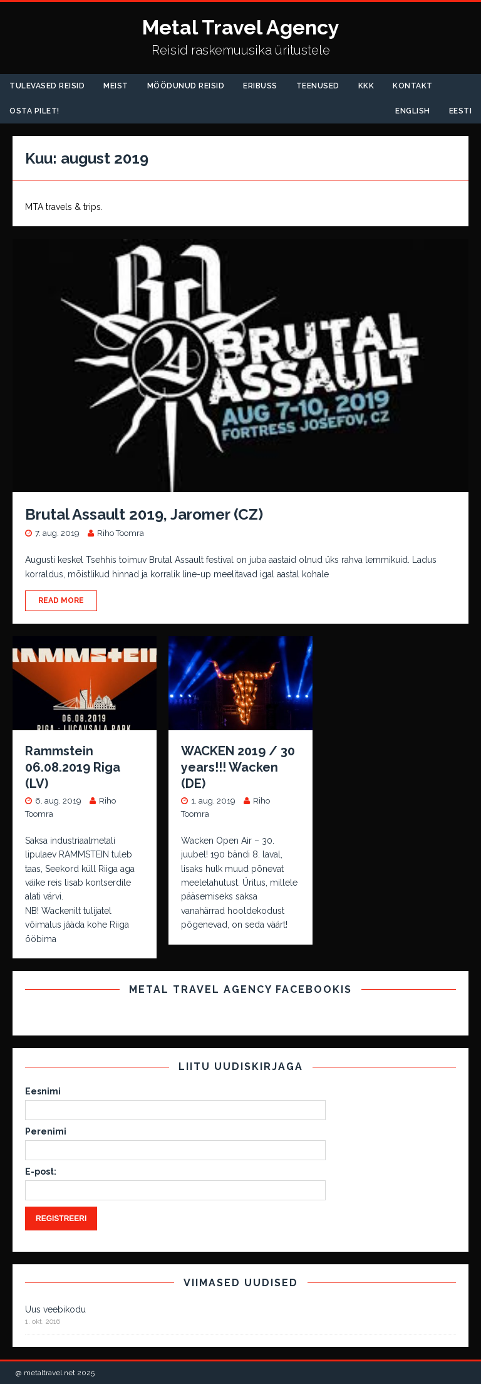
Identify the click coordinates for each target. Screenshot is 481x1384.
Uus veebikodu (55, 1309)
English (412, 111)
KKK (366, 85)
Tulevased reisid (47, 85)
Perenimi (45, 1131)
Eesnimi (43, 1091)
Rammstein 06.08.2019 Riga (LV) (72, 767)
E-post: (40, 1171)
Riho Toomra (120, 533)
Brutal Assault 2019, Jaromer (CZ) (144, 514)
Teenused (317, 85)
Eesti (460, 111)
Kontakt (413, 85)
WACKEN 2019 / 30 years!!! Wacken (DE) (238, 767)
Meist (115, 85)
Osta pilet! (34, 111)
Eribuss (260, 85)
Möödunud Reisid (186, 85)
